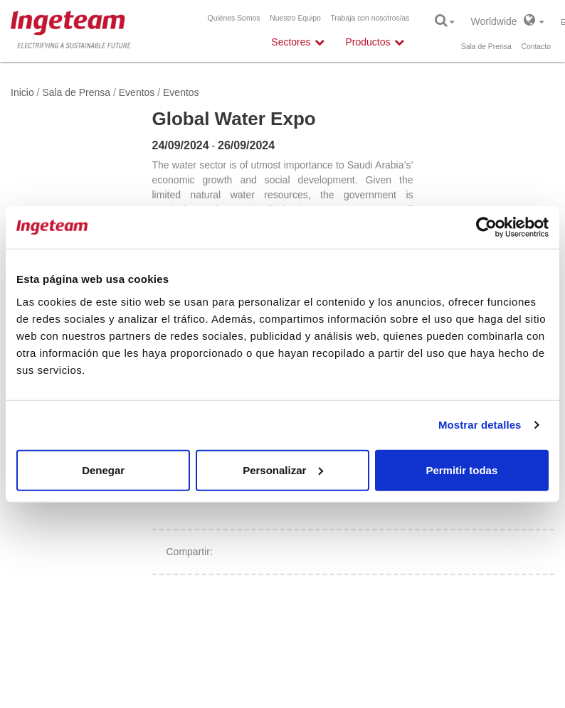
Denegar (103, 469)
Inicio (22, 92)
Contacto (536, 46)
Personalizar (283, 469)
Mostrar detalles (480, 425)
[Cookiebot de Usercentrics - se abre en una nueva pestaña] (486, 227)
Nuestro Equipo (295, 18)
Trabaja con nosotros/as (369, 18)
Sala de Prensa (486, 46)
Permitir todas (461, 469)
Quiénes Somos (234, 18)
